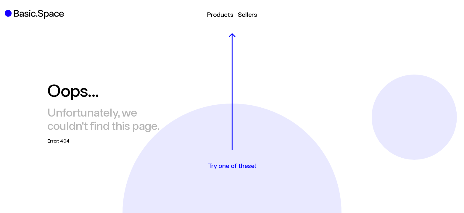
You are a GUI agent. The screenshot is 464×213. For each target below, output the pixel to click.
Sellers (247, 14)
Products (220, 14)
